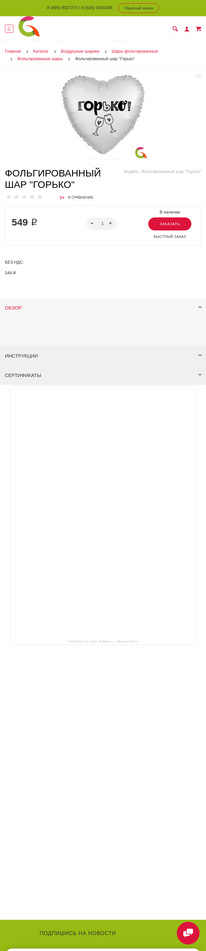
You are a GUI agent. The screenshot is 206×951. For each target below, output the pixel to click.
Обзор (103, 307)
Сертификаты (103, 375)
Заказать (170, 224)
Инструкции (103, 355)
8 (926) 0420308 (96, 7)
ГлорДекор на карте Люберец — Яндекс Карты (103, 641)
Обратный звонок (138, 8)
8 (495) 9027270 (62, 7)
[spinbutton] (101, 223)
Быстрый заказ (170, 237)
